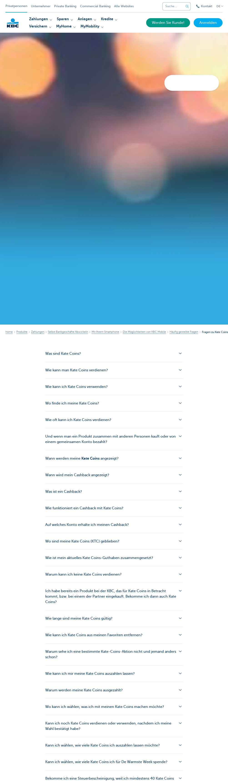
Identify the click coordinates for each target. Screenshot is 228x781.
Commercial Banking (95, 6)
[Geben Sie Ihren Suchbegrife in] (187, 6)
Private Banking (65, 6)
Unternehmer (40, 6)
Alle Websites (124, 6)
